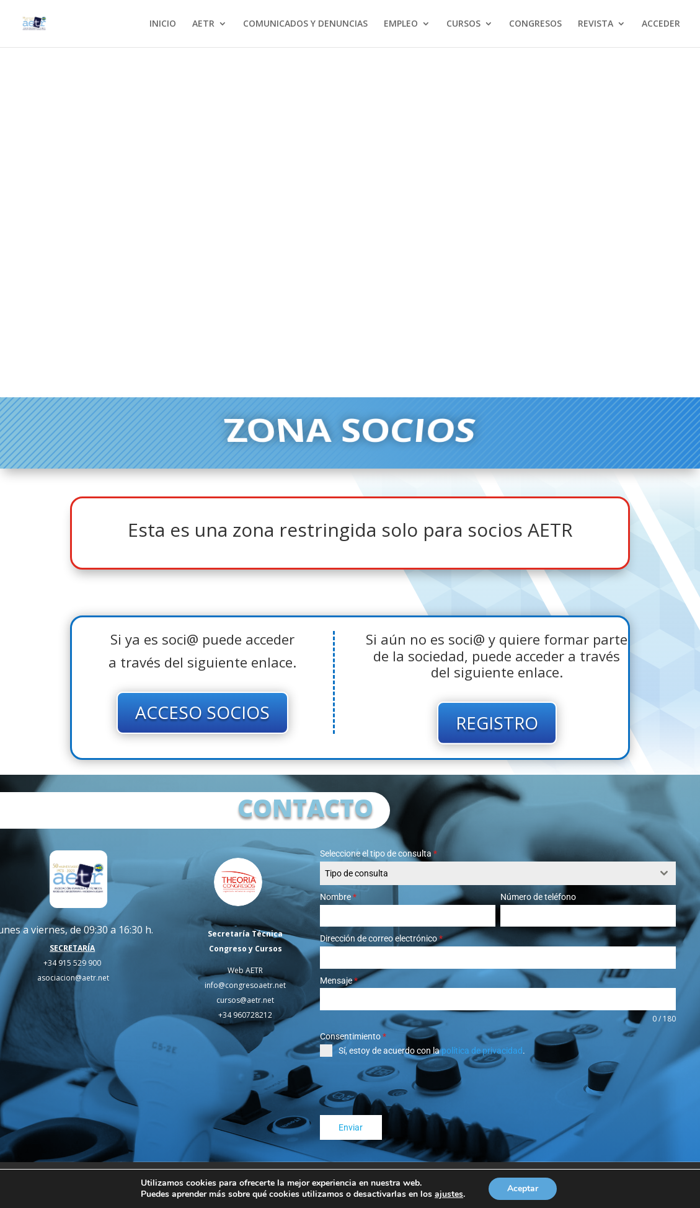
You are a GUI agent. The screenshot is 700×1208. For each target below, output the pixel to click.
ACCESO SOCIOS (202, 712)
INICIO (162, 24)
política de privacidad (482, 1051)
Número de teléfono (538, 897)
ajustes (449, 1194)
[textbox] (486, 873)
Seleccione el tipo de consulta (378, 853)
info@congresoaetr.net (245, 985)
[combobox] (498, 873)
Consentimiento (353, 1036)
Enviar (351, 1127)
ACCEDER (661, 24)
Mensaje (339, 980)
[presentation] (414, 1086)
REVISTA (595, 24)
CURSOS (463, 24)
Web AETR (245, 970)
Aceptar (522, 1188)
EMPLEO (401, 24)
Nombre (338, 897)
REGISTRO (497, 722)
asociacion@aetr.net (73, 977)
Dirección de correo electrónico (381, 938)
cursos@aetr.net (245, 1000)
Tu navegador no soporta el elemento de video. (350, 222)
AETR (203, 24)
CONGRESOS (535, 24)
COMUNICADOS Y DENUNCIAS (305, 24)
